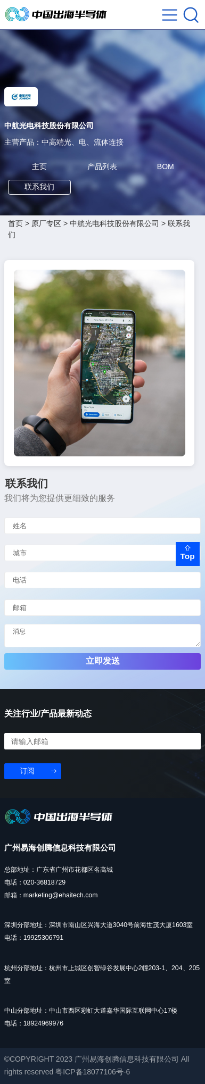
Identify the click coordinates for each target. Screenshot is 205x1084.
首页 (15, 223)
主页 (39, 166)
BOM (165, 166)
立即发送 (103, 660)
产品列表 (102, 166)
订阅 (27, 770)
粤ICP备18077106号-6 (92, 1072)
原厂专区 (46, 223)
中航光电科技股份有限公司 (114, 223)
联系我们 (39, 186)
